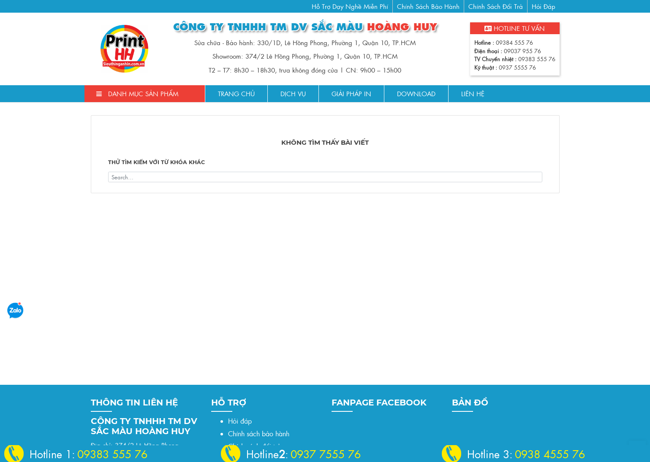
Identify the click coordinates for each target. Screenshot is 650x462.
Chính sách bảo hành (428, 6)
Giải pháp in (351, 93)
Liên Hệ (472, 93)
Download (416, 93)
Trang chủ (236, 93)
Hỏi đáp (543, 6)
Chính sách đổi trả (495, 6)
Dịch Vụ (293, 93)
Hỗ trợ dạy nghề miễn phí (350, 6)
